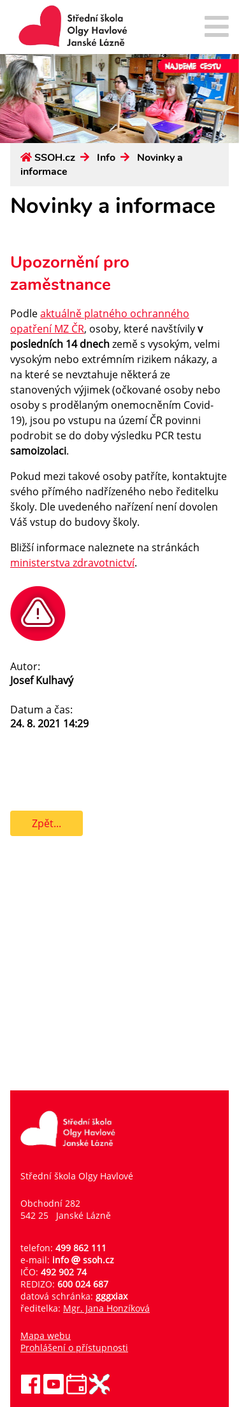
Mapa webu (45, 1335)
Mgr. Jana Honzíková (106, 1308)
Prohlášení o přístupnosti (74, 1348)
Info (106, 158)
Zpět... (46, 823)
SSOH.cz (54, 158)
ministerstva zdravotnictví (72, 563)
